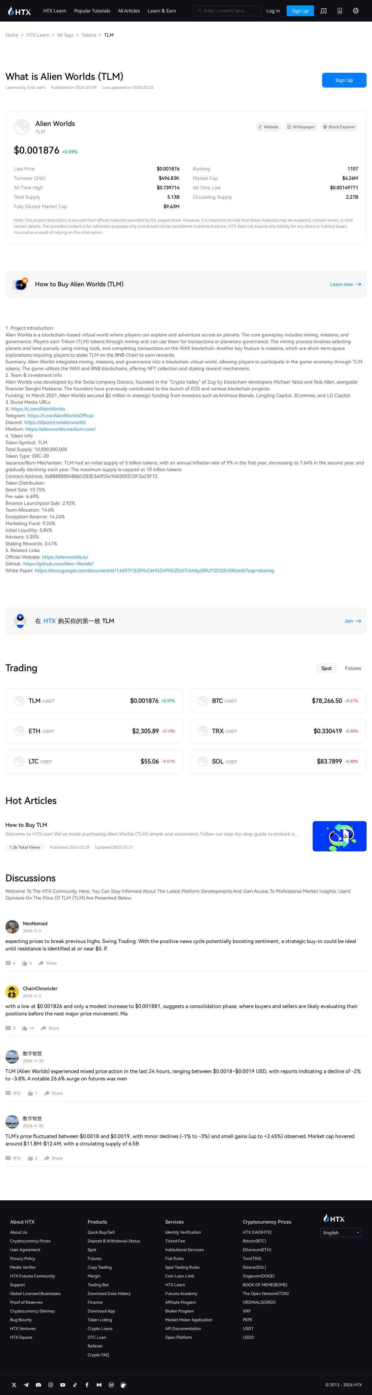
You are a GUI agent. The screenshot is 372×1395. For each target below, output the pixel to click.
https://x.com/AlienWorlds (38, 409)
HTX (50, 620)
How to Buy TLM (26, 825)
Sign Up (344, 80)
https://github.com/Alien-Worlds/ (58, 563)
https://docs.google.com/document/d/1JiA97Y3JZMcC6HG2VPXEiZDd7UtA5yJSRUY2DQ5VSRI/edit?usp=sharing (154, 570)
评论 (17, 1093)
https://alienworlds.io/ (65, 557)
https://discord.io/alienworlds (55, 422)
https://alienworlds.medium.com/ (60, 429)
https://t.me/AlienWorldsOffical (60, 415)
